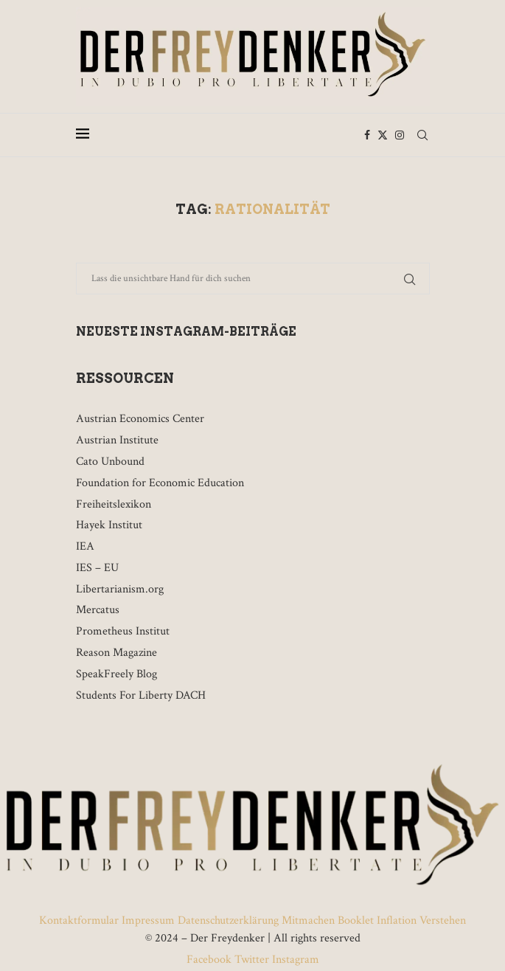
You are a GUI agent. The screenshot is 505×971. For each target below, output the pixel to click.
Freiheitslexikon (113, 504)
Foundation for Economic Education (160, 483)
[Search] (422, 135)
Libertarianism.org (120, 589)
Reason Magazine (116, 652)
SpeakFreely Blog (116, 674)
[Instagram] (399, 135)
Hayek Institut (109, 525)
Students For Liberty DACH (141, 695)
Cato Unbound (110, 461)
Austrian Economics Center (140, 418)
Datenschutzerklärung (228, 920)
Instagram (294, 959)
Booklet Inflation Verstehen (402, 920)
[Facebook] (367, 135)
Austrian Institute (117, 440)
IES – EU (97, 568)
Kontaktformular (80, 920)
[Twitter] (382, 135)
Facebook (210, 959)
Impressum (148, 920)
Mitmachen (308, 920)
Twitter (251, 959)
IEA (85, 546)
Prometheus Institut (123, 631)
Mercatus (97, 610)
